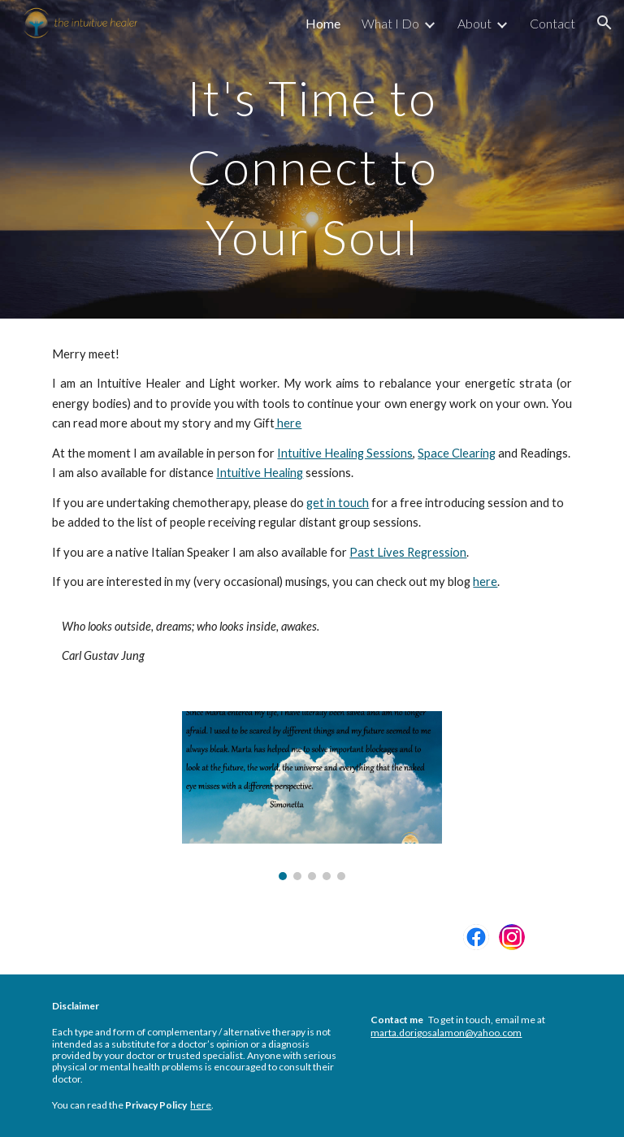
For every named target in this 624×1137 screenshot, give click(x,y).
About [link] (474, 23)
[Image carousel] (311, 795)
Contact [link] (552, 23)
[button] (604, 22)
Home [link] (323, 23)
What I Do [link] (390, 23)
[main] (311, 159)
